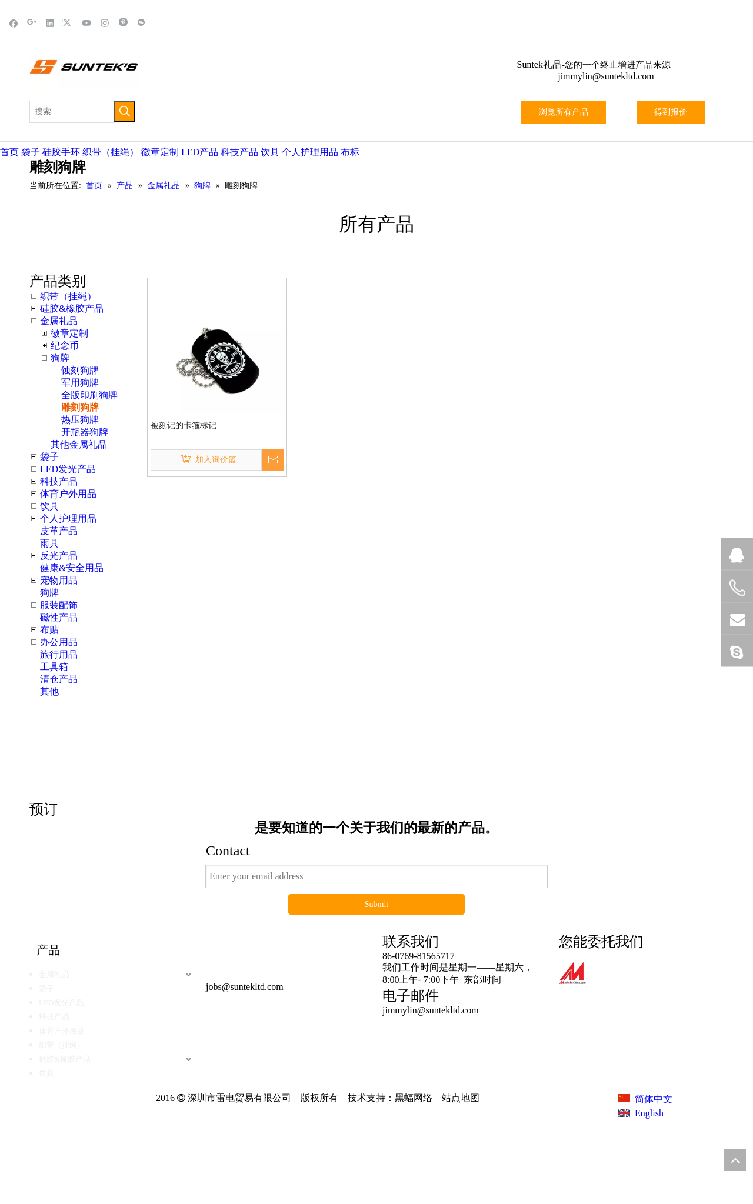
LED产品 (199, 152)
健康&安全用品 (72, 568)
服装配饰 (59, 605)
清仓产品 (59, 679)
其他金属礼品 (79, 444)
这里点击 (553, 738)
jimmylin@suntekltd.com (606, 76)
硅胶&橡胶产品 (72, 308)
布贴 (49, 630)
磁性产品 (59, 617)
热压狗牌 (80, 420)
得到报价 (670, 112)
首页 (9, 152)
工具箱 (54, 667)
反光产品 (59, 556)
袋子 (30, 152)
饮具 (270, 152)
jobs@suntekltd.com (245, 987)
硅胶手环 (61, 152)
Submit (376, 904)
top (735, 1160)
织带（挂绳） (110, 152)
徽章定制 (160, 152)
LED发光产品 (68, 469)
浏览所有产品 (563, 112)
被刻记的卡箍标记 (183, 425)
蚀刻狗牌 (80, 370)
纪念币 (65, 346)
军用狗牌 (80, 383)
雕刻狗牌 (80, 407)
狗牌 (60, 358)
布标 (350, 152)
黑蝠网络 (413, 1098)
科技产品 (239, 152)
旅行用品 (59, 654)
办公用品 (59, 642)
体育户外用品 (68, 494)
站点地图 (459, 1098)
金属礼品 (59, 321)
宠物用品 (59, 580)
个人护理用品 (310, 152)
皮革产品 (59, 531)
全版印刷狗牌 (89, 395)
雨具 (49, 543)
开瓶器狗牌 (84, 432)
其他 (49, 691)
